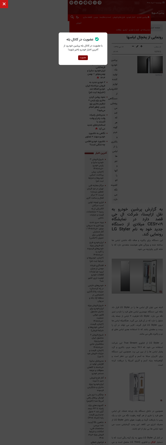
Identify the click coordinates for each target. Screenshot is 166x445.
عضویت (83, 57)
